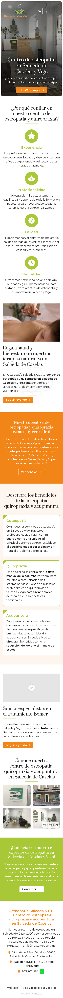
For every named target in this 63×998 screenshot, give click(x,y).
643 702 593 (30, 971)
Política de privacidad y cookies (39, 988)
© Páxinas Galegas (31, 994)
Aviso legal (12, 988)
